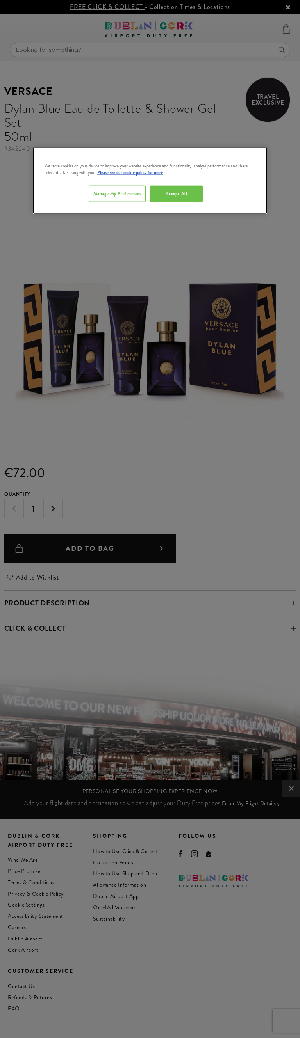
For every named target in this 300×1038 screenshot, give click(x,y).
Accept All (177, 193)
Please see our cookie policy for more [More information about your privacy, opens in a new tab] (130, 172)
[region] (150, 180)
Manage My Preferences (117, 193)
